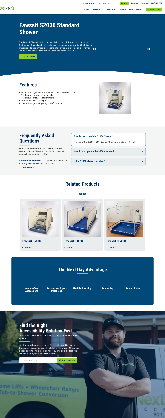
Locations (134, 3)
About (140, 8)
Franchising (145, 3)
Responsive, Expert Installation (57, 290)
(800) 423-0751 (156, 3)
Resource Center (128, 8)
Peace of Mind (133, 289)
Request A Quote (154, 8)
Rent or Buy (108, 289)
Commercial (114, 8)
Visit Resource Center (28, 167)
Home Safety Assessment (31, 290)
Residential (101, 8)
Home (92, 8)
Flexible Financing (82, 289)
